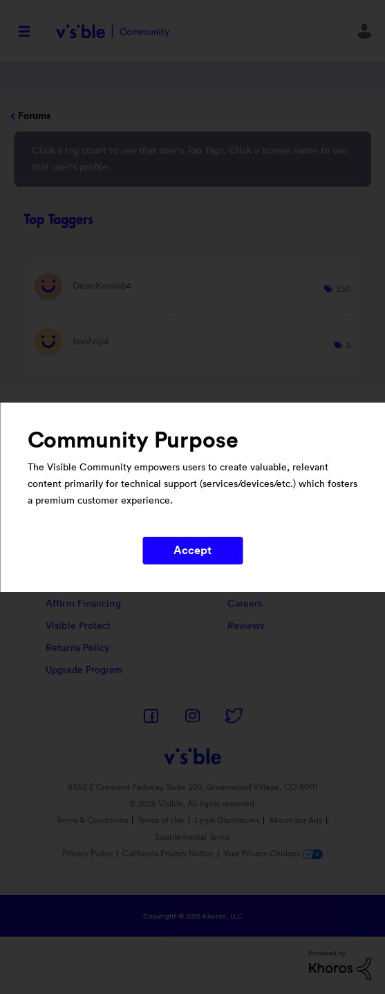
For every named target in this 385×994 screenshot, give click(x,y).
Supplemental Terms (192, 837)
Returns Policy (77, 648)
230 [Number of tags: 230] (343, 289)
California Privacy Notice (169, 853)
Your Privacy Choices (273, 853)
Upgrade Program (84, 670)
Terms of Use (161, 820)
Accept (192, 550)
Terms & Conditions (92, 820)
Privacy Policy (87, 853)
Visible (112, 31)
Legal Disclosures (226, 820)
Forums (34, 116)
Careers (245, 604)
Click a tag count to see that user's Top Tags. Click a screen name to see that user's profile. (190, 159)
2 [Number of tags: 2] (348, 345)
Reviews (246, 626)
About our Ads (295, 820)
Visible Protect (78, 626)
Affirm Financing (83, 604)
